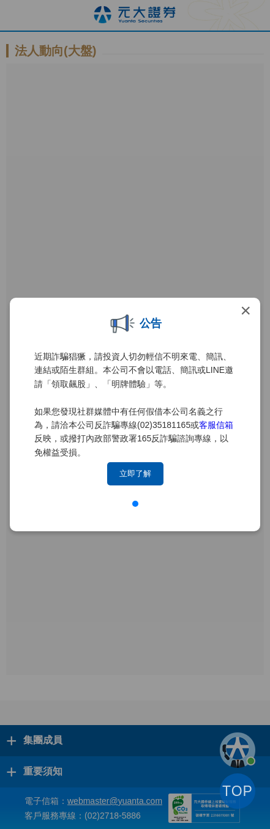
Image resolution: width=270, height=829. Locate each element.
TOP (237, 791)
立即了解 (135, 473)
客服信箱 (216, 425)
